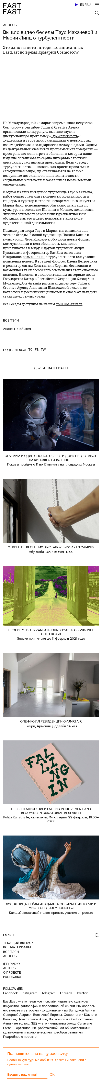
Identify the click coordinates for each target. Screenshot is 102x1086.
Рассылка (12, 977)
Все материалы (17, 947)
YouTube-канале (69, 304)
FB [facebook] (37, 349)
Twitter (82, 993)
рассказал (50, 283)
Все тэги (11, 952)
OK (52, 1074)
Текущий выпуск (18, 943)
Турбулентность (64, 136)
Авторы (9, 968)
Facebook (10, 993)
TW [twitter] (43, 349)
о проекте (28, 1037)
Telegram (48, 993)
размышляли (34, 257)
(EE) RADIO (11, 964)
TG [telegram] (30, 349)
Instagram (29, 993)
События (24, 329)
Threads (65, 993)
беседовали (78, 265)
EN (82, 5)
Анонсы (10, 25)
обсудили (58, 239)
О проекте (12, 972)
